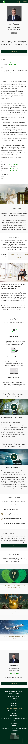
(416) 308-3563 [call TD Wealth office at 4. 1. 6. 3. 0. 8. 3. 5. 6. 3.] (12, 62)
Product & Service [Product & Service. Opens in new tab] (14, 701)
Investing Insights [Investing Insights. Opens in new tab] (14, 693)
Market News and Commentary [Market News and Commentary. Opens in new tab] (14, 691)
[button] (14, 407)
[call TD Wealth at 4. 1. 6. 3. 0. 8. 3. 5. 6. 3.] (16, 1)
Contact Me (14, 51)
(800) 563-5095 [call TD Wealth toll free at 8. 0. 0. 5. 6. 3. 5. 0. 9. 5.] (13, 164)
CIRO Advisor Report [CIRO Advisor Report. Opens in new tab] (14, 696)
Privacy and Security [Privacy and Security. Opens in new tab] (14, 710)
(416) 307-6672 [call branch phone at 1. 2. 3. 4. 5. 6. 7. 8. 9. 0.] (13, 168)
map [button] (10, 72)
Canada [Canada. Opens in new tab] (14, 725)
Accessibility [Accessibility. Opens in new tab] (14, 715)
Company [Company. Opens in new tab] (14, 698)
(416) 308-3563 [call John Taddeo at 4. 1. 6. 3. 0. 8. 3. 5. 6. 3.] (14, 674)
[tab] (4, 256)
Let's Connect (14, 546)
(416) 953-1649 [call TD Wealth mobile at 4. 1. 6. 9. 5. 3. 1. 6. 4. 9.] (12, 64)
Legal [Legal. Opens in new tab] (14, 713)
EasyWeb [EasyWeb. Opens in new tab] (14, 705)
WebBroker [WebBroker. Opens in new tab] (14, 703)
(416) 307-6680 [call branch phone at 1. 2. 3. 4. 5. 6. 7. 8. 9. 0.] (13, 170)
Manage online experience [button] (14, 708)
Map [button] (20, 679)
